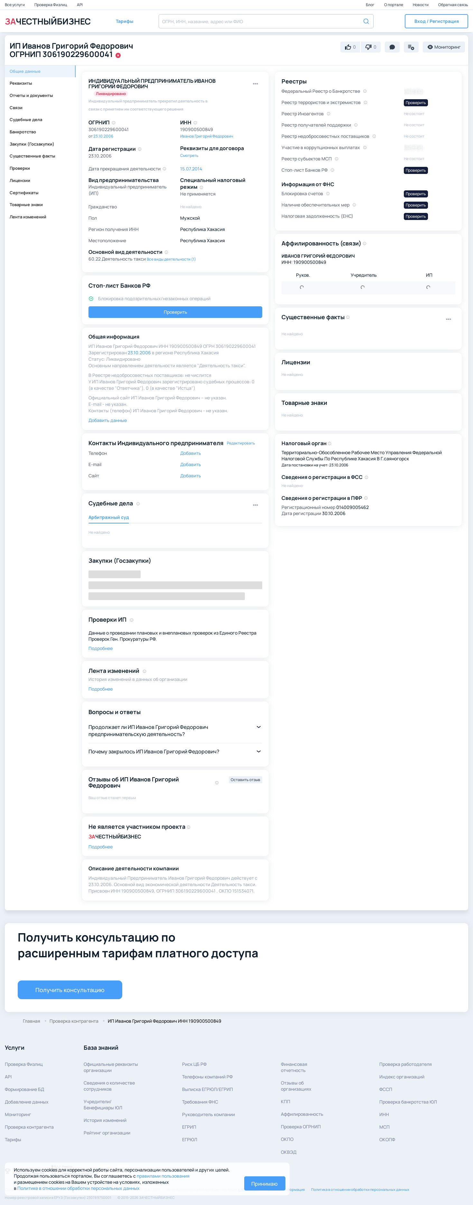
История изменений (105, 1120)
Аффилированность (302, 1114)
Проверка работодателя (405, 1064)
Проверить (175, 312)
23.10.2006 (103, 136)
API (80, 4)
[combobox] (266, 21)
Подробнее (100, 648)
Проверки (20, 168)
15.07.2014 (191, 169)
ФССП (385, 1089)
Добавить (190, 453)
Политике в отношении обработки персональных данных (78, 1188)
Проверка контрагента (29, 1127)
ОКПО (287, 1139)
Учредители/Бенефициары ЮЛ (103, 1104)
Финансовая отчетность (294, 1067)
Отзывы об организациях (296, 1086)
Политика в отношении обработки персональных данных (360, 1189)
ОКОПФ (387, 1139)
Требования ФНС (200, 1102)
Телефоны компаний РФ (207, 1077)
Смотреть (189, 155)
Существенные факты (32, 156)
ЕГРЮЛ (189, 1139)
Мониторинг (18, 1114)
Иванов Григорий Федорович (206, 136)
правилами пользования (163, 1176)
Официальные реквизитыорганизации (111, 1067)
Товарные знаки (26, 204)
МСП (384, 1127)
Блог (370, 4)
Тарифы (13, 1139)
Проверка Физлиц (51, 4)
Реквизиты (21, 83)
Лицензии (20, 180)
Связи (16, 107)
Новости (421, 4)
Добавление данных (27, 1102)
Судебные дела (26, 119)
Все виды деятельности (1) (171, 259)
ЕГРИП (189, 1127)
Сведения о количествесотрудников (109, 1086)
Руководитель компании (208, 1114)
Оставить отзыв (245, 779)
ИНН (384, 1114)
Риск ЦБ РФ (194, 1064)
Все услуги (15, 4)
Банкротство (23, 132)
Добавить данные (107, 420)
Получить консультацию (70, 990)
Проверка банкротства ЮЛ (408, 1102)
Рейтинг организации (107, 1133)
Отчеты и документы (31, 95)
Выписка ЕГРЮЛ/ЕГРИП (207, 1089)
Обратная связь (453, 4)
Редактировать (241, 443)
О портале (394, 4)
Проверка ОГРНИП (301, 1127)
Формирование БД (24, 1089)
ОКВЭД (288, 1152)
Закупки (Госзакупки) (32, 144)
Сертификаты (24, 193)
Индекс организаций (401, 1077)
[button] (436, 21)
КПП (285, 1101)
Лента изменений (28, 217)
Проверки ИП (107, 619)
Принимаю (264, 1183)
